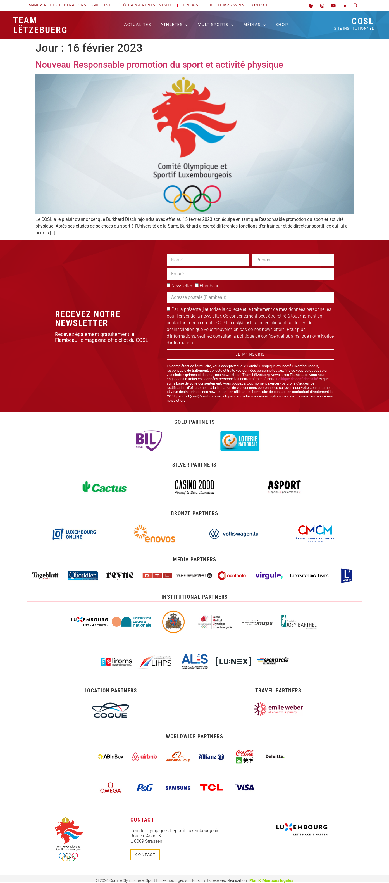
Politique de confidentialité (297, 379)
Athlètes (174, 25)
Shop (281, 25)
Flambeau (209, 285)
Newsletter (181, 285)
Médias (254, 25)
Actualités (137, 25)
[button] (355, 5)
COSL (354, 23)
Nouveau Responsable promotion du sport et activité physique (159, 64)
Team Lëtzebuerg (40, 25)
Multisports (215, 25)
